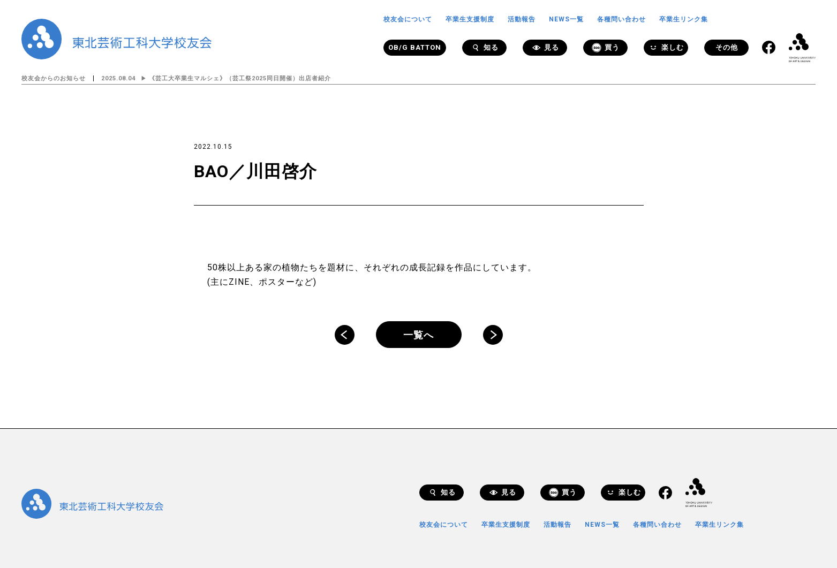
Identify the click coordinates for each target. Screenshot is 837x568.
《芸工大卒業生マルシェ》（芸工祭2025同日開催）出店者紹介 (240, 78)
